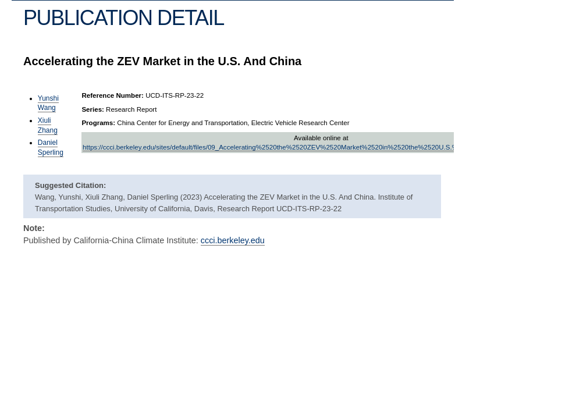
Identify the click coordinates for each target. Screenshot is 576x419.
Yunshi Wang (48, 103)
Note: (34, 228)
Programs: (98, 122)
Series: (92, 109)
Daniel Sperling (50, 148)
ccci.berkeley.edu (233, 240)
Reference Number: (112, 95)
